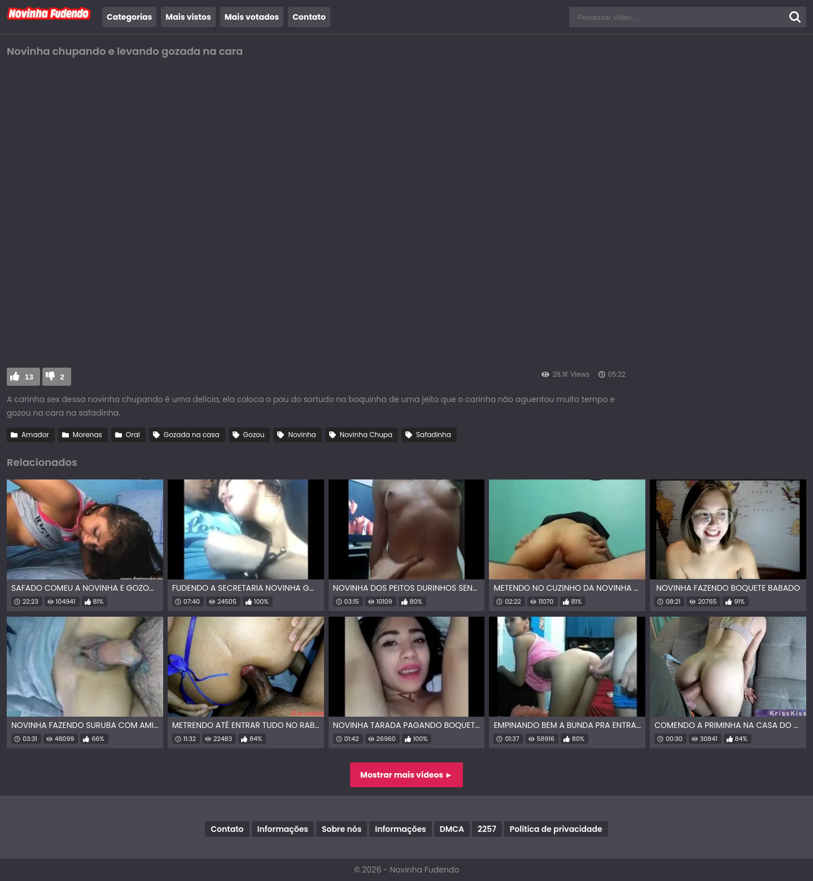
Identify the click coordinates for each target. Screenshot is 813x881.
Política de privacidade (556, 829)
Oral (133, 434)
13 (29, 377)
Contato (309, 17)
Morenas (87, 434)
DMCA (452, 829)
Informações (282, 829)
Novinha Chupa (366, 434)
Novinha (302, 434)
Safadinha (433, 434)
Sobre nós (341, 829)
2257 (487, 829)
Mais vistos (188, 17)
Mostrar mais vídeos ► (406, 774)
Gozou (254, 434)
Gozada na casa (192, 434)
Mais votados (252, 17)
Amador (35, 434)
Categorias (129, 17)
